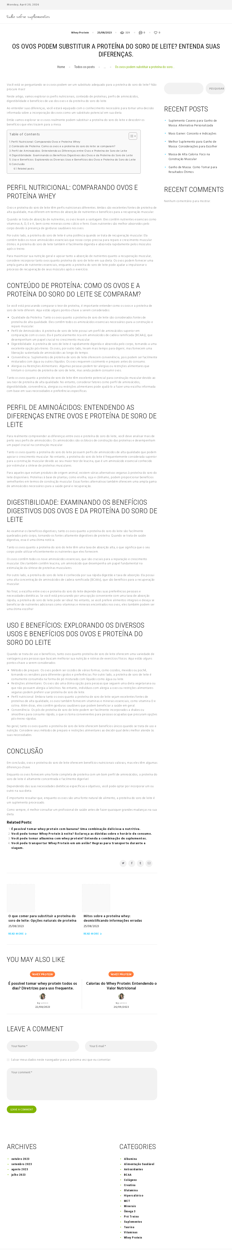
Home (61, 67)
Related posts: (26, 169)
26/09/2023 (121, 988)
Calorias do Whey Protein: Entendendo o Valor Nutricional (121, 966)
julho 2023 (18, 1162)
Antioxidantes (133, 1157)
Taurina (129, 1215)
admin (44, 989)
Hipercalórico (133, 1183)
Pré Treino (131, 1204)
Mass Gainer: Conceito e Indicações (192, 133)
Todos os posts (84, 67)
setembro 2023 (21, 1152)
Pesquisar (215, 89)
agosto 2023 (19, 1157)
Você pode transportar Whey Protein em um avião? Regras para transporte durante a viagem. (78, 845)
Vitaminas (131, 1220)
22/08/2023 (42, 993)
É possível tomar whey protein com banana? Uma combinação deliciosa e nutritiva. (76, 829)
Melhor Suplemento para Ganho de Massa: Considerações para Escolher (193, 144)
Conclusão (18, 164)
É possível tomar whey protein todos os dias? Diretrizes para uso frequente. (43, 969)
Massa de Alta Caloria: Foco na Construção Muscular (189, 157)
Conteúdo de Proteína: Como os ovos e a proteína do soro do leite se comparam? (63, 146)
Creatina (129, 1173)
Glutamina (131, 1178)
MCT (127, 1189)
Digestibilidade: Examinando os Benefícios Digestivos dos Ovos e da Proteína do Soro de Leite (72, 155)
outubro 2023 (20, 1147)
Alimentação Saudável (139, 1152)
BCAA (128, 1162)
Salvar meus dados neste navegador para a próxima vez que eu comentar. (61, 1046)
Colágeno (130, 1168)
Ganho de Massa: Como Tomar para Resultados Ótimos (193, 169)
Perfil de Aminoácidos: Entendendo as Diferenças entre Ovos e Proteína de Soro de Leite (69, 151)
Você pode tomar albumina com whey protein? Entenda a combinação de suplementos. (79, 838)
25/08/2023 (104, 33)
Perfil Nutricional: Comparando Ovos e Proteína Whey (45, 142)
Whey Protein (80, 33)
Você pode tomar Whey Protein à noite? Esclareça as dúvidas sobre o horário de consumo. (81, 833)
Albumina (130, 1147)
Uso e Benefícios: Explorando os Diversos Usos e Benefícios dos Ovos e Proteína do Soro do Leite (74, 160)
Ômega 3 (130, 1199)
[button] (130, 136)
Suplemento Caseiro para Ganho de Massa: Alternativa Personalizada (193, 123)
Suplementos (133, 1210)
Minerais (130, 1194)
